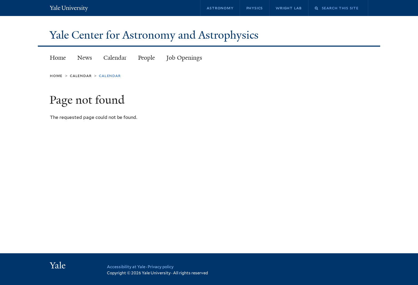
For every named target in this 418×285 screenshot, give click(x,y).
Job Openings (184, 58)
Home (58, 58)
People (146, 58)
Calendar (115, 58)
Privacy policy (161, 266)
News (84, 58)
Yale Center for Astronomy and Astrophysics (155, 35)
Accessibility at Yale (126, 266)
